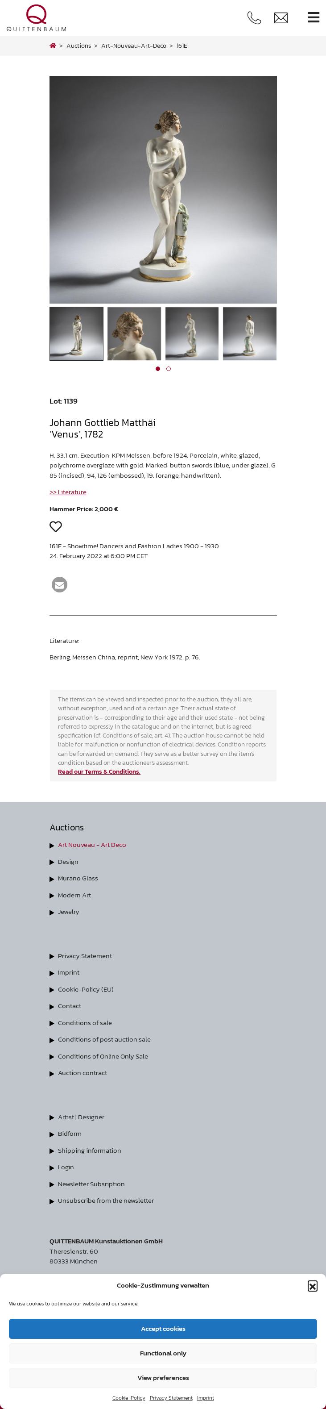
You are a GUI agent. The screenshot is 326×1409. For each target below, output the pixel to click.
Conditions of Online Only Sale (103, 1056)
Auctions (78, 45)
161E (182, 45)
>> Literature (68, 492)
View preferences (163, 1377)
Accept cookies (163, 1328)
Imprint (205, 1398)
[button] (312, 1285)
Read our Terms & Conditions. (99, 771)
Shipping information (89, 1150)
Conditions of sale (85, 1022)
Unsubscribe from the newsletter (106, 1200)
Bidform (70, 1133)
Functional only (163, 1353)
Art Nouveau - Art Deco (92, 844)
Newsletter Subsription (91, 1184)
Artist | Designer (81, 1117)
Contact (69, 1005)
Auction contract (82, 1072)
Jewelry (68, 911)
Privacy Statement (171, 1398)
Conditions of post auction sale (104, 1039)
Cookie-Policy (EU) (86, 989)
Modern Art (74, 895)
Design (68, 861)
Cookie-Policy (128, 1398)
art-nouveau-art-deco (133, 45)
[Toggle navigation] (313, 18)
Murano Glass (78, 878)
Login (66, 1167)
